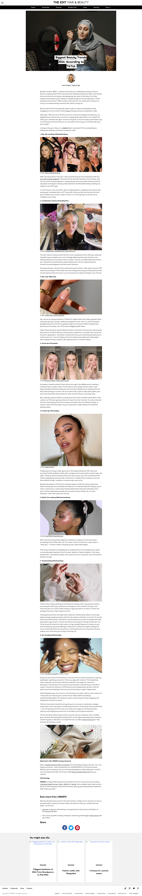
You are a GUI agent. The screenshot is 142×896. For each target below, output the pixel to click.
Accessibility (111, 893)
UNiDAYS (65, 128)
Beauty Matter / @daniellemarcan (57, 380)
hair (71, 257)
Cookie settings (90, 893)
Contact (5, 888)
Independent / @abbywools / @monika (60, 251)
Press (22, 888)
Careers (29, 888)
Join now (45, 809)
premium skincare (88, 720)
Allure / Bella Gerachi (52, 173)
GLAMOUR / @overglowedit (54, 315)
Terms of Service (67, 893)
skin (74, 680)
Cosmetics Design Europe (49, 784)
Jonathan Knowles (51, 674)
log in (53, 809)
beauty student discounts (80, 772)
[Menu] (2, 3)
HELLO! (66, 784)
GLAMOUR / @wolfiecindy (54, 536)
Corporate (14, 888)
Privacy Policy (101, 893)
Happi (61, 784)
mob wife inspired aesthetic (49, 179)
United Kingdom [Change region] (134, 893)
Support (57, 893)
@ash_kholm (49, 467)
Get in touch (94, 815)
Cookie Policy (79, 893)
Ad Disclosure (122, 893)
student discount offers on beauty (58, 765)
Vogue (74, 784)
